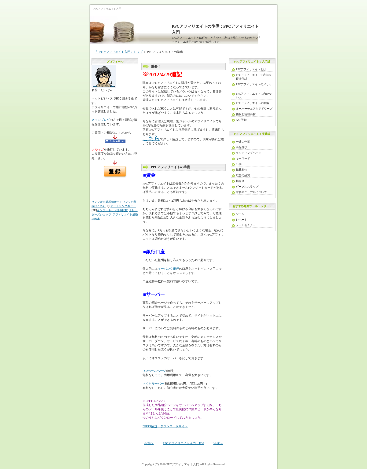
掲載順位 (241, 169)
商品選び (241, 147)
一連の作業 (243, 141)
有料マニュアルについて (251, 192)
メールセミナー (246, 225)
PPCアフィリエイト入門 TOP (183, 443)
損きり (240, 181)
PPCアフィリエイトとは (251, 69)
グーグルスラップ (247, 186)
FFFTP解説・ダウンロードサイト (165, 426)
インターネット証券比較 (112, 210)
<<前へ (149, 443)
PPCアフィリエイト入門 (182, 464)
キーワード (243, 158)
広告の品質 (243, 175)
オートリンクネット (123, 206)
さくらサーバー (153, 383)
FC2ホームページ (154, 371)
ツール (240, 214)
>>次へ (218, 443)
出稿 (239, 164)
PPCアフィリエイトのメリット (254, 86)
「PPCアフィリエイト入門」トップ (119, 52)
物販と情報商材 (246, 114)
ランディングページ (248, 153)
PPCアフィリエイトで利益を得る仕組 (254, 76)
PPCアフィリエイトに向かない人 (254, 95)
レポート (241, 219)
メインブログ (101, 120)
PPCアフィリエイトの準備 (252, 103)
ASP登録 (241, 120)
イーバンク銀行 (168, 268)
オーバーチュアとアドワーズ (254, 108)
